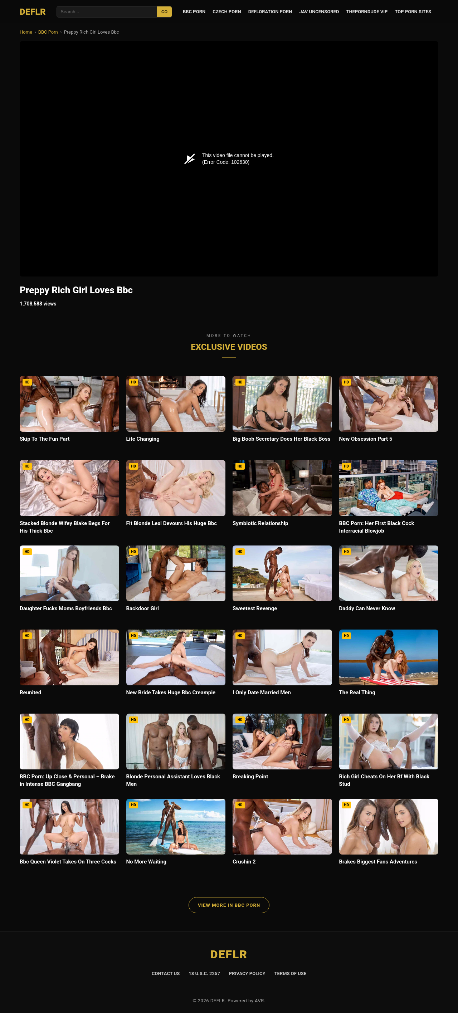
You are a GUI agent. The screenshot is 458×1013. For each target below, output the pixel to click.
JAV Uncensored (319, 11)
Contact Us (166, 973)
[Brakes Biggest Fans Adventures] (389, 837)
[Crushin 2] (282, 837)
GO (164, 12)
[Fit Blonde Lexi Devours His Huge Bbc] (176, 498)
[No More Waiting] (176, 837)
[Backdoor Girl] (176, 583)
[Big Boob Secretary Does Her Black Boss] (282, 414)
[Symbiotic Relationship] (282, 498)
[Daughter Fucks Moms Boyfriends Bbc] (69, 583)
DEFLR (33, 12)
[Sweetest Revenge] (282, 583)
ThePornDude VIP (367, 11)
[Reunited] (69, 668)
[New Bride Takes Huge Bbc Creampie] (176, 668)
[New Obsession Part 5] (389, 414)
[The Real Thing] (389, 668)
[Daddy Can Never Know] (389, 583)
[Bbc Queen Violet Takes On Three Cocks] (69, 837)
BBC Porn (194, 11)
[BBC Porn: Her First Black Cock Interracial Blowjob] (389, 499)
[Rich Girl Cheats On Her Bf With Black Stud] (389, 753)
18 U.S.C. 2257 (204, 973)
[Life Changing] (176, 414)
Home (26, 32)
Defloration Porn (270, 11)
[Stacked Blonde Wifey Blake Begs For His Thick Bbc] (69, 499)
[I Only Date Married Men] (282, 668)
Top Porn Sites (413, 11)
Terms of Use (290, 973)
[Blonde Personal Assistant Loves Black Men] (176, 753)
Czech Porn (227, 11)
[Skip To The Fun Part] (69, 414)
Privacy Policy (247, 973)
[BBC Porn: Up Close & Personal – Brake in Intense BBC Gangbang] (69, 753)
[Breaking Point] (282, 752)
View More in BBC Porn (229, 905)
